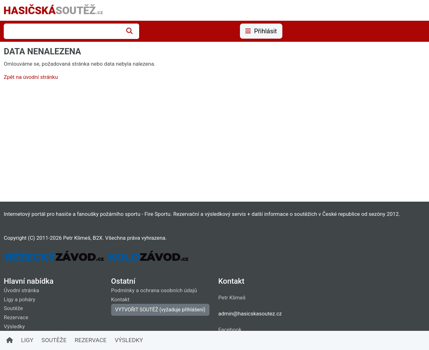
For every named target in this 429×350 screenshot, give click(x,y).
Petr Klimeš (232, 297)
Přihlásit (261, 31)
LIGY (27, 340)
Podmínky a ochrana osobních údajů (154, 290)
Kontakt (120, 299)
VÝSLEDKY (129, 340)
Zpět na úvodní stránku (31, 77)
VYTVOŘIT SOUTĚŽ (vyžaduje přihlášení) (160, 310)
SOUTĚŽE (54, 340)
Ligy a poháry (19, 299)
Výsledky (14, 326)
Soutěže (13, 308)
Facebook (230, 329)
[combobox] (63, 31)
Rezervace (16, 317)
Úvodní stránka (21, 290)
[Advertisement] (192, 143)
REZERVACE (90, 340)
